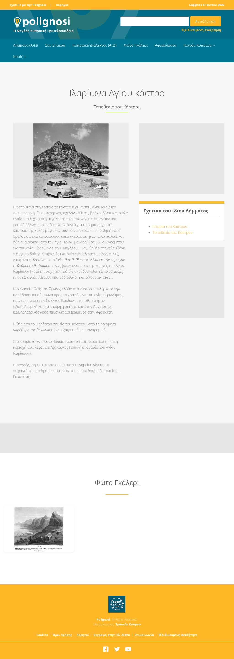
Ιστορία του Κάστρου (170, 226)
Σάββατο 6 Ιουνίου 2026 (206, 5)
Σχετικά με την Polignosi (28, 5)
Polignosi (103, 619)
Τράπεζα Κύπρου (128, 624)
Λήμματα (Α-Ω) (25, 45)
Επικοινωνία (144, 635)
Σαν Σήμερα (55, 45)
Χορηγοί (62, 5)
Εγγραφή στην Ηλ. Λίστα (112, 635)
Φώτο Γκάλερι (136, 45)
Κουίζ (18, 56)
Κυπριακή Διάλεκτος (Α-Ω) (94, 45)
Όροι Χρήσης (62, 635)
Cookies (42, 635)
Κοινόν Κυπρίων (198, 45)
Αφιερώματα (165, 45)
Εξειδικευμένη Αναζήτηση (201, 30)
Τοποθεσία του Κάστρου (173, 232)
